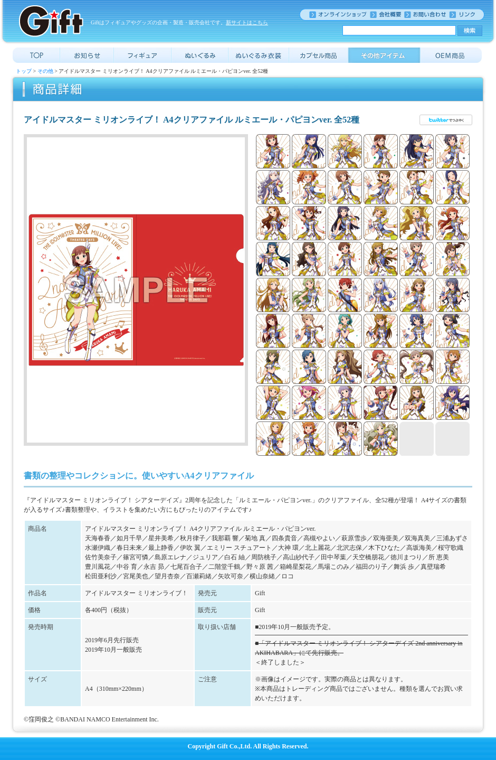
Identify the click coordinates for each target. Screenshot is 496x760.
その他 (45, 71)
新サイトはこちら (247, 22)
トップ (24, 71)
